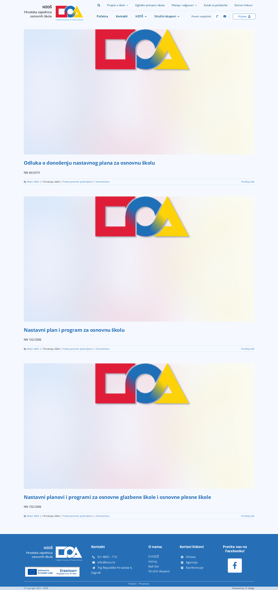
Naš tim (153, 566)
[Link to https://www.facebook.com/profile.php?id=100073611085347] (235, 565)
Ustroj (152, 561)
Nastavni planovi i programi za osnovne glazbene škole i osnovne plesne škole (117, 497)
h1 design (249, 588)
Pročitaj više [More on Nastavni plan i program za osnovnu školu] (247, 348)
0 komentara (103, 181)
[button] (99, 5)
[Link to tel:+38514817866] (217, 16)
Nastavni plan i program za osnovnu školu (74, 329)
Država (191, 557)
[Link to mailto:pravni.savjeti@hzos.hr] (225, 16)
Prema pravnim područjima (77, 181)
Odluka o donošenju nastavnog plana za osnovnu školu (89, 162)
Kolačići (133, 583)
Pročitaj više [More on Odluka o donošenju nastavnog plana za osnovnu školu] (247, 181)
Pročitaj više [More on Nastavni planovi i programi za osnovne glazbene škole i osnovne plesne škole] (247, 516)
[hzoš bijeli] (54, 544)
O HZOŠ (153, 556)
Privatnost (144, 583)
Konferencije (194, 568)
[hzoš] (54, 4)
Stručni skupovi (159, 571)
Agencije (192, 562)
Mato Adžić (33, 181)
